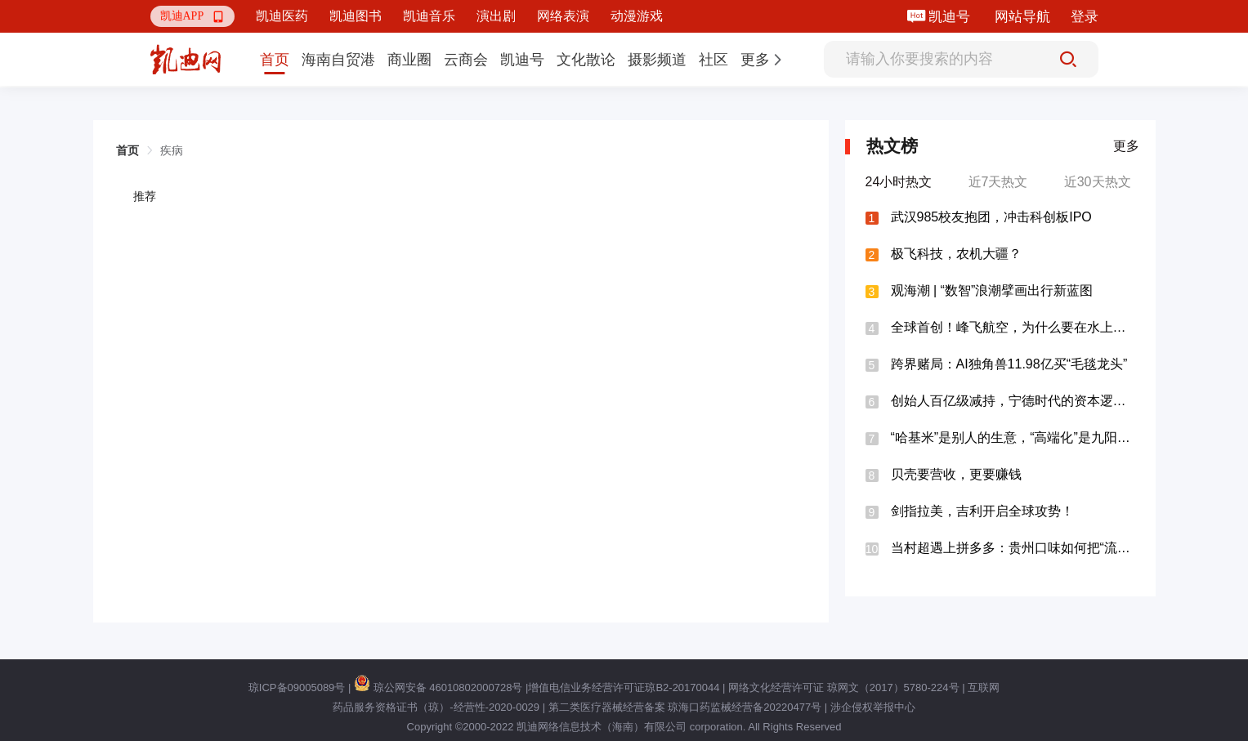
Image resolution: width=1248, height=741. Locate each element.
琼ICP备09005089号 (297, 687)
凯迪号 (950, 17)
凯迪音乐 (429, 16)
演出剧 (496, 16)
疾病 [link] (171, 150)
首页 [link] (127, 150)
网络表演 (563, 16)
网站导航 (1022, 17)
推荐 (144, 196)
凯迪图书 (355, 16)
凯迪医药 (282, 16)
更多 (1126, 146)
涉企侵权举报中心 (872, 707)
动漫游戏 (637, 16)
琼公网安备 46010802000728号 (438, 687)
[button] (192, 16)
